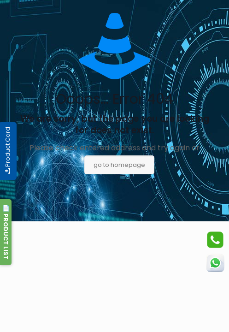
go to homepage (119, 164)
